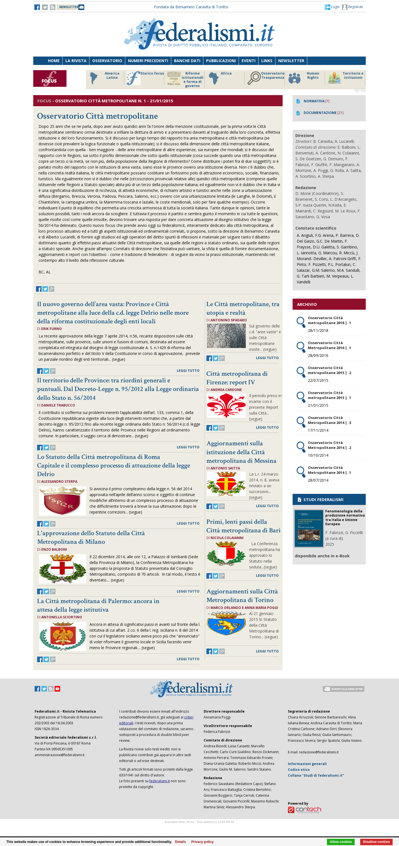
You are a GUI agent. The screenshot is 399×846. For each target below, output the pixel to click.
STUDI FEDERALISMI (320, 499)
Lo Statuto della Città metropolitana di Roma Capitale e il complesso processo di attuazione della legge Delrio (113, 465)
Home (54, 60)
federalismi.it (159, 781)
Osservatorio (107, 60)
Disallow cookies (376, 842)
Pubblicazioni (221, 60)
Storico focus (145, 78)
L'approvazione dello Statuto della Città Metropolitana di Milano (91, 537)
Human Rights (303, 78)
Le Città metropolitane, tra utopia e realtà (243, 308)
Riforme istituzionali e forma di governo (185, 79)
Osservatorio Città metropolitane (97, 116)
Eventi (248, 60)
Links (266, 60)
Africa (219, 78)
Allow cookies (341, 842)
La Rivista (75, 60)
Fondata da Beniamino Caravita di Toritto (191, 6)
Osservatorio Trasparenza (266, 78)
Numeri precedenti (148, 60)
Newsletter (291, 60)
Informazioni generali (307, 763)
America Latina (102, 78)
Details (180, 842)
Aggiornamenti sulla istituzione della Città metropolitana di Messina (241, 452)
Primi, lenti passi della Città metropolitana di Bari (243, 526)
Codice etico (299, 769)
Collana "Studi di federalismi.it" (316, 775)
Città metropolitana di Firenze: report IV (237, 378)
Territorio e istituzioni (346, 78)
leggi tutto (188, 370)
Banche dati (187, 60)
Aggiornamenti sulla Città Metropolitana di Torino (242, 595)
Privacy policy (202, 842)
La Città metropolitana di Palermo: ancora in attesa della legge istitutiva (98, 605)
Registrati (352, 7)
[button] (332, 6)
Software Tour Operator (199, 828)
